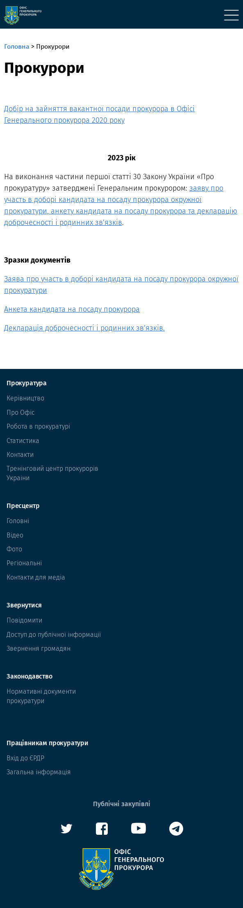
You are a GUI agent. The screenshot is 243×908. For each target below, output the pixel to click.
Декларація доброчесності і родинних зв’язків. (84, 328)
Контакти (20, 454)
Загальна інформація (39, 772)
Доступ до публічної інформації (54, 634)
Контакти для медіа (36, 577)
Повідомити (24, 620)
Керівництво (25, 398)
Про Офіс (21, 412)
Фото (14, 549)
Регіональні (24, 563)
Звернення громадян (38, 648)
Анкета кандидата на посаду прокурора (72, 309)
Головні (18, 521)
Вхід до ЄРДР (25, 758)
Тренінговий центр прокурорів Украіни (52, 473)
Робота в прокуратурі (38, 426)
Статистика (23, 441)
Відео (15, 535)
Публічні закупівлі (121, 804)
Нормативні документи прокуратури (41, 696)
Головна (17, 46)
